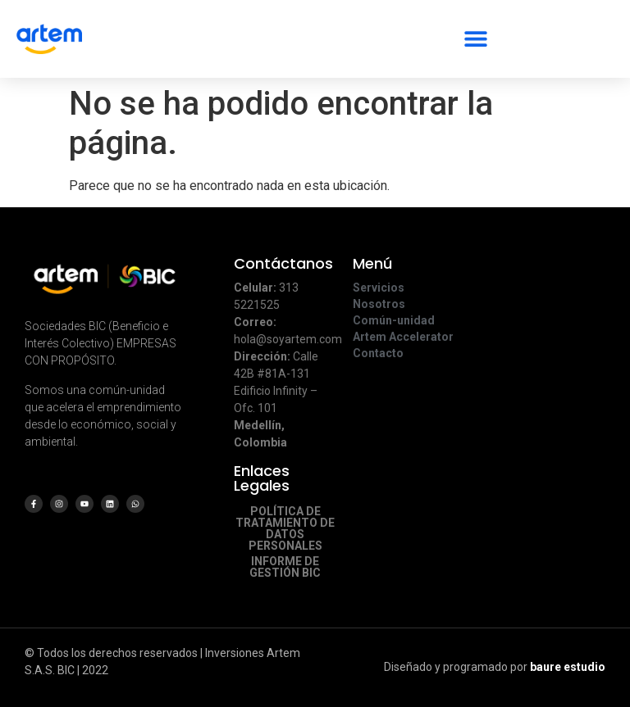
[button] (475, 31)
